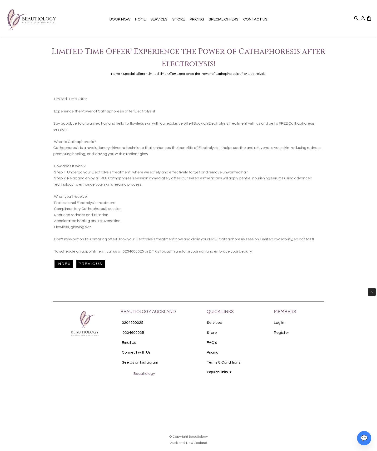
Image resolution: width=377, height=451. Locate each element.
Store (178, 19)
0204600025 (132, 323)
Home (140, 19)
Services (159, 19)
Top (372, 292)
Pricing (197, 19)
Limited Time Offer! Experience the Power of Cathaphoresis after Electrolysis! (207, 74)
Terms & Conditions (223, 362)
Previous (91, 264)
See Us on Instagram (140, 362)
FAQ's (212, 343)
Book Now (119, 19)
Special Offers (223, 19)
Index (64, 264)
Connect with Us (136, 352)
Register (281, 332)
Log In (279, 322)
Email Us (129, 343)
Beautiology (144, 373)
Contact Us (255, 19)
